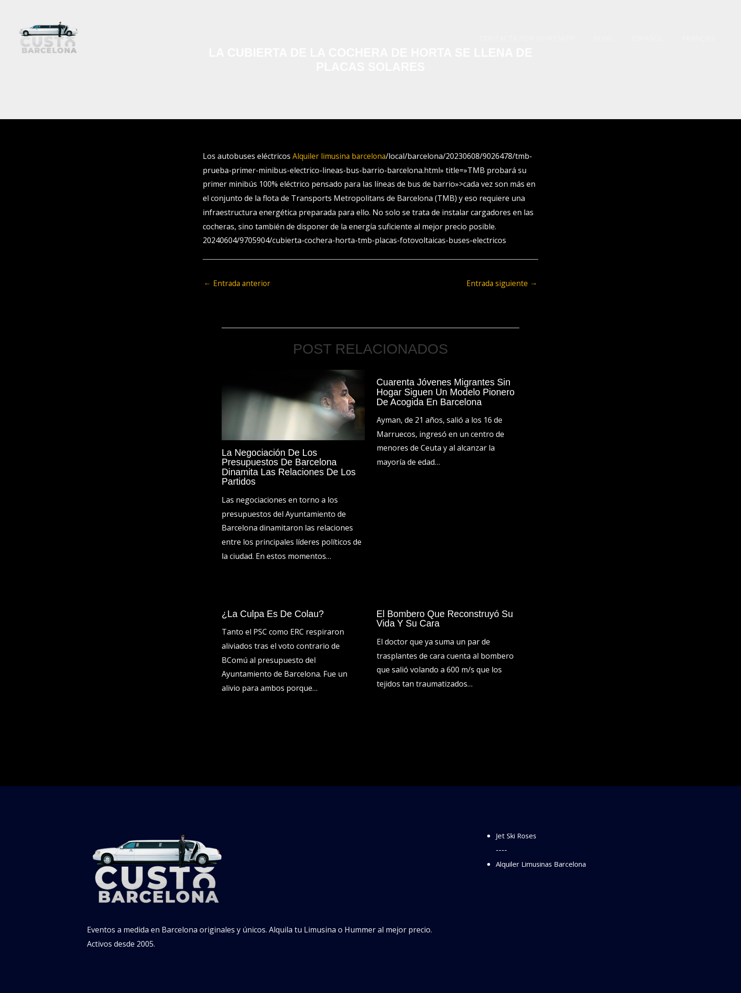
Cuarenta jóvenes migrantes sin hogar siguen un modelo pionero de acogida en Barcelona (447, 392)
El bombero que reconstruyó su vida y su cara (447, 617)
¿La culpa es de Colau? (274, 613)
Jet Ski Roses (518, 834)
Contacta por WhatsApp (543, 38)
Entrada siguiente (501, 284)
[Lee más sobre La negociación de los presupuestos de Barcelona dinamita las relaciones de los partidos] (293, 405)
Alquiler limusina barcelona (340, 156)
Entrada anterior (238, 284)
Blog (615, 38)
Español (655, 38)
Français (701, 38)
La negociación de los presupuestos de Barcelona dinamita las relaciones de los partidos (290, 467)
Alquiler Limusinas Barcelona (547, 863)
